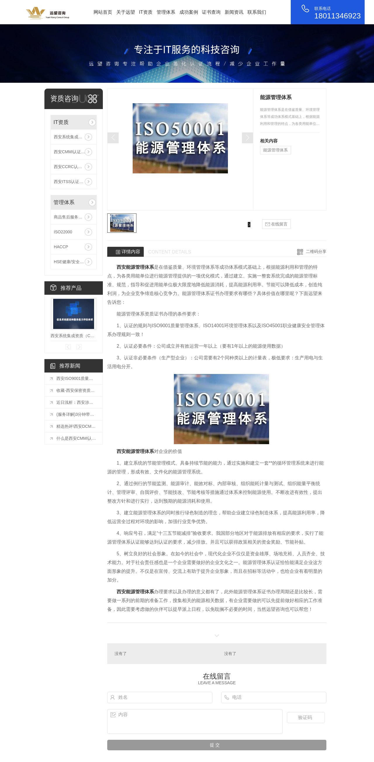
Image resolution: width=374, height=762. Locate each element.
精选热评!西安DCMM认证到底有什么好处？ (76, 426)
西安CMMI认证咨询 (71, 151)
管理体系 (166, 12)
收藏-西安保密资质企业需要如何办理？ (76, 390)
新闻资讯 (234, 12)
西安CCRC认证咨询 (72, 166)
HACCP (61, 246)
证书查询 (211, 12)
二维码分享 (316, 251)
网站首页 (103, 12)
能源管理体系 (275, 150)
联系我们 (256, 12)
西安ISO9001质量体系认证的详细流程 (76, 378)
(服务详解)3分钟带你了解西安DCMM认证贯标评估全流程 (76, 414)
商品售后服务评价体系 (74, 217)
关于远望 (125, 12)
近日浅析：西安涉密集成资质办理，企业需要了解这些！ (76, 402)
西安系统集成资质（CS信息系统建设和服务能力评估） (74, 137)
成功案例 (188, 12)
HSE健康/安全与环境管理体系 (74, 261)
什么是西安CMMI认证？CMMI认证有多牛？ (76, 438)
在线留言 (276, 224)
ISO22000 (63, 232)
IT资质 (146, 12)
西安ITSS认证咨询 (70, 181)
